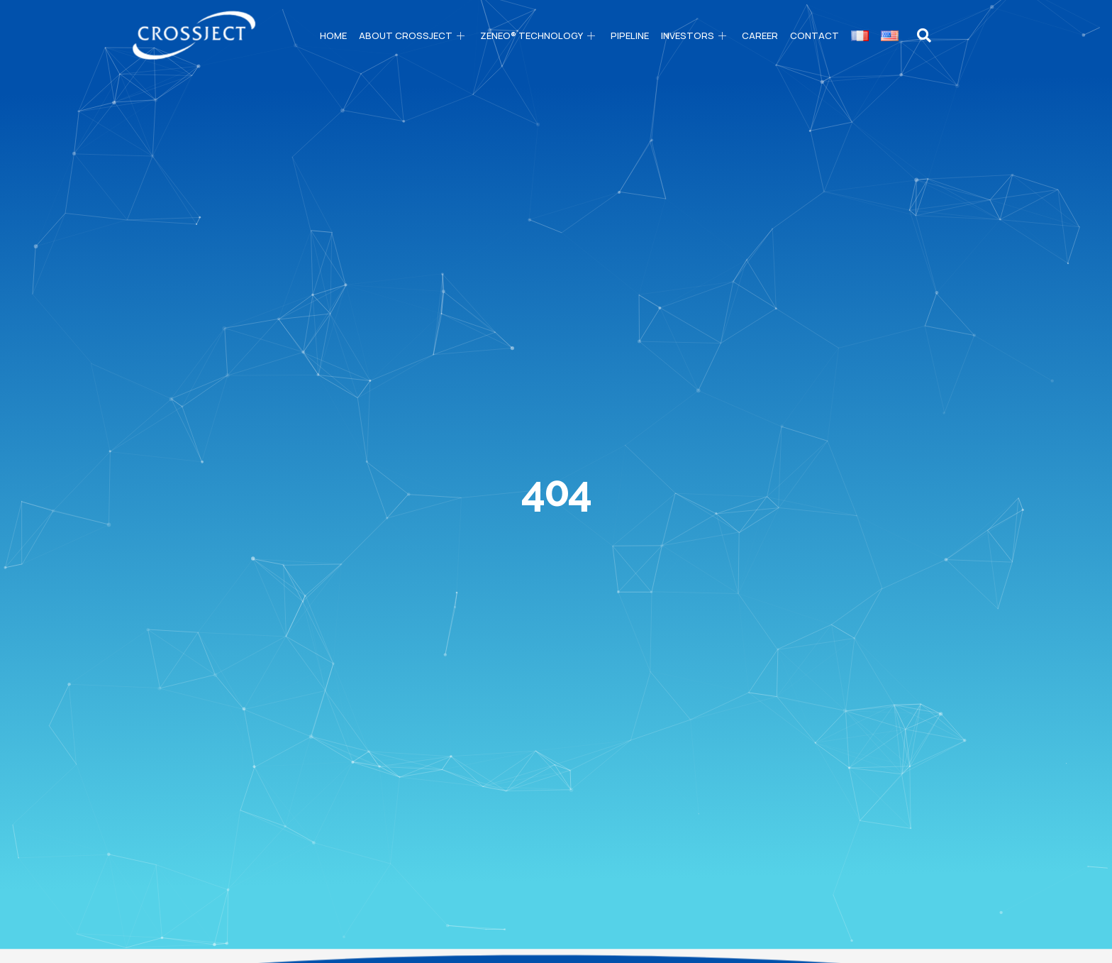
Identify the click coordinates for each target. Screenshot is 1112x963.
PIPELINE (630, 35)
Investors (695, 35)
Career (760, 35)
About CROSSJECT (413, 35)
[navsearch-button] (924, 35)
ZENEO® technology (539, 35)
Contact (814, 35)
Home (333, 35)
